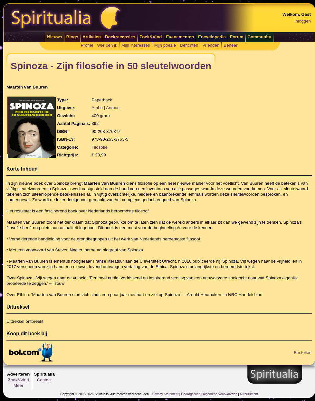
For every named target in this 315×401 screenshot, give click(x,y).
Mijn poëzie (165, 45)
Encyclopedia (212, 36)
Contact (44, 380)
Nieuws (54, 36)
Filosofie (99, 147)
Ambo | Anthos (105, 107)
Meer (18, 385)
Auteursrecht (249, 394)
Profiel (87, 45)
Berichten (189, 45)
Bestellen (302, 352)
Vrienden (210, 45)
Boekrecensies (120, 36)
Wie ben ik (107, 45)
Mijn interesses (135, 45)
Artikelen (91, 36)
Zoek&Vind (150, 36)
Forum (236, 36)
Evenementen (180, 36)
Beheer (230, 45)
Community (259, 36)
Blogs (72, 36)
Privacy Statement (165, 394)
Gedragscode (190, 394)
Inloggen (302, 21)
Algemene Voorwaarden (220, 394)
